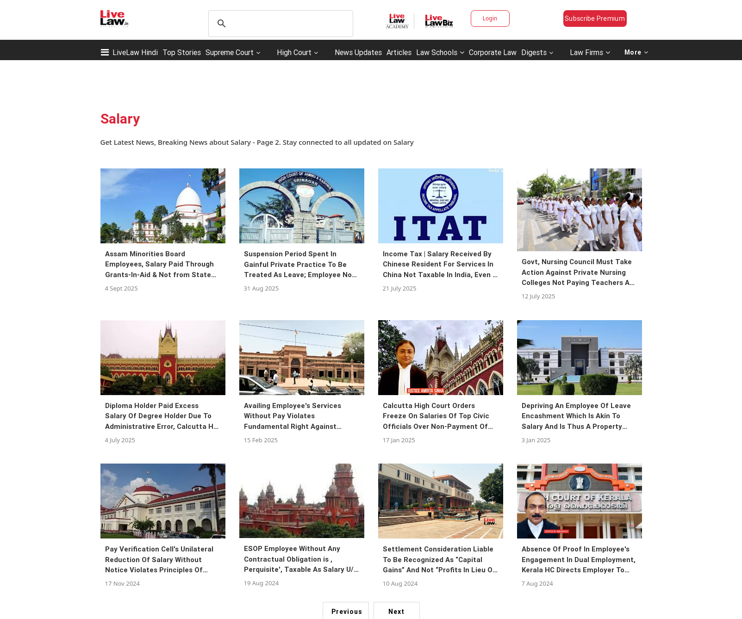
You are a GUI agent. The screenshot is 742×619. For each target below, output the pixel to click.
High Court (294, 52)
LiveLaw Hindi (135, 52)
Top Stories (181, 52)
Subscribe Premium (595, 18)
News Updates (358, 52)
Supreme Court (230, 52)
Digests (534, 52)
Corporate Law (493, 52)
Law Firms (590, 52)
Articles (399, 52)
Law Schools (440, 52)
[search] (279, 23)
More (636, 52)
